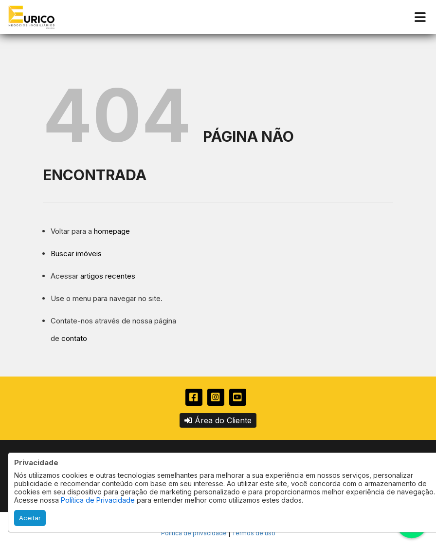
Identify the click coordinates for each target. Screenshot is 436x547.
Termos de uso (253, 533)
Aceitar (30, 518)
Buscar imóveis (76, 253)
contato (74, 338)
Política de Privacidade (98, 500)
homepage (112, 231)
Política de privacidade (194, 533)
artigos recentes (107, 276)
